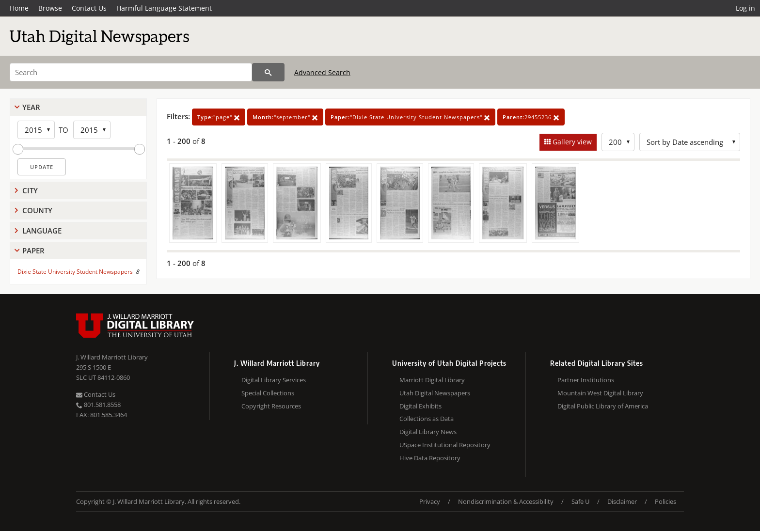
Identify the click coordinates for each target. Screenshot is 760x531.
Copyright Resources (271, 406)
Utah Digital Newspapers (434, 393)
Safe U (580, 501)
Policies (665, 501)
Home (19, 8)
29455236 (531, 117)
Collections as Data (426, 418)
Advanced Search (322, 72)
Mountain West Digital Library (600, 393)
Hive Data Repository (429, 457)
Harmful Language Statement (164, 8)
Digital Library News (428, 431)
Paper (33, 250)
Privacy (429, 501)
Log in (745, 8)
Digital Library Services (273, 379)
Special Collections (267, 393)
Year (31, 107)
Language (42, 230)
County (37, 210)
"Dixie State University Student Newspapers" (410, 117)
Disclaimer (622, 501)
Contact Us (89, 8)
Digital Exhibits (420, 406)
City (30, 190)
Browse (50, 8)
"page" (218, 117)
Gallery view (571, 141)
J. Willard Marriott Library (112, 357)
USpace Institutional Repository (445, 444)
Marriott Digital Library (432, 379)
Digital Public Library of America (602, 406)
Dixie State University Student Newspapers (75, 271)
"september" (285, 117)
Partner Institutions (585, 379)
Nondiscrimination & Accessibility (506, 501)
